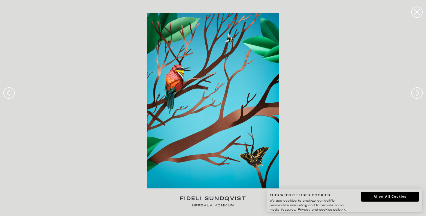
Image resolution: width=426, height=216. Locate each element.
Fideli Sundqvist (213, 199)
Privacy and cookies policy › (321, 209)
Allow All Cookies (390, 196)
